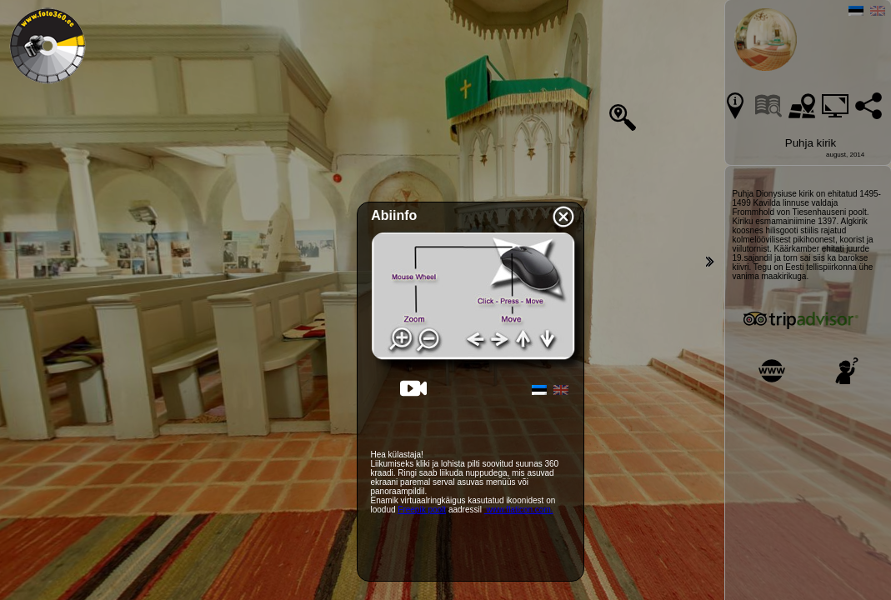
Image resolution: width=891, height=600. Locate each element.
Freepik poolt (422, 509)
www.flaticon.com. (518, 509)
